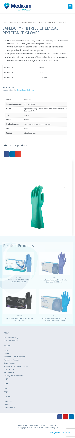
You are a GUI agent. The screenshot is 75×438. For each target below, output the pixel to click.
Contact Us (8, 401)
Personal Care (9, 369)
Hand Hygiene (9, 372)
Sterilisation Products (11, 360)
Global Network (9, 407)
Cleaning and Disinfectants (13, 375)
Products (11, 22)
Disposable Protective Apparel (15, 357)
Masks (6, 350)
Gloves (17, 22)
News (6, 388)
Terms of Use (66, 432)
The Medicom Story (11, 337)
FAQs (6, 379)
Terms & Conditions (11, 341)
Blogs (6, 391)
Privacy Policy (54, 432)
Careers (7, 404)
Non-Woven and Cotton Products (16, 366)
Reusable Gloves (27, 22)
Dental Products (9, 363)
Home (5, 22)
